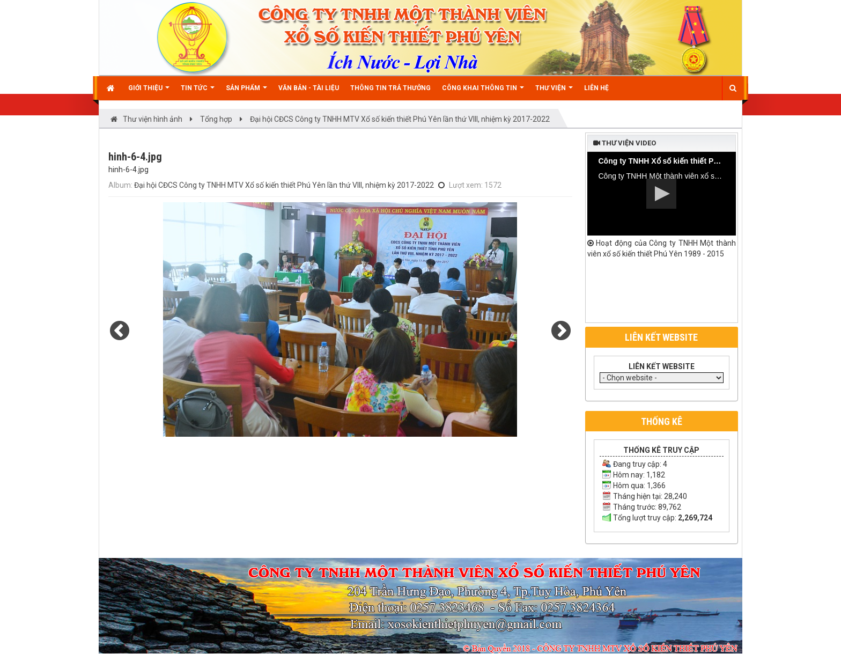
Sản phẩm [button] (246, 92)
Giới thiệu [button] (148, 92)
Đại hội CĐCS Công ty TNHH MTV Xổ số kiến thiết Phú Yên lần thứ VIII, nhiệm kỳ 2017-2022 (284, 185)
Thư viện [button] (554, 92)
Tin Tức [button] (198, 92)
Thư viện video (624, 143)
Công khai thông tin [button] (483, 92)
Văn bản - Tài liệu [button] (308, 88)
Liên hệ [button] (596, 88)
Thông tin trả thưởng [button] (390, 88)
